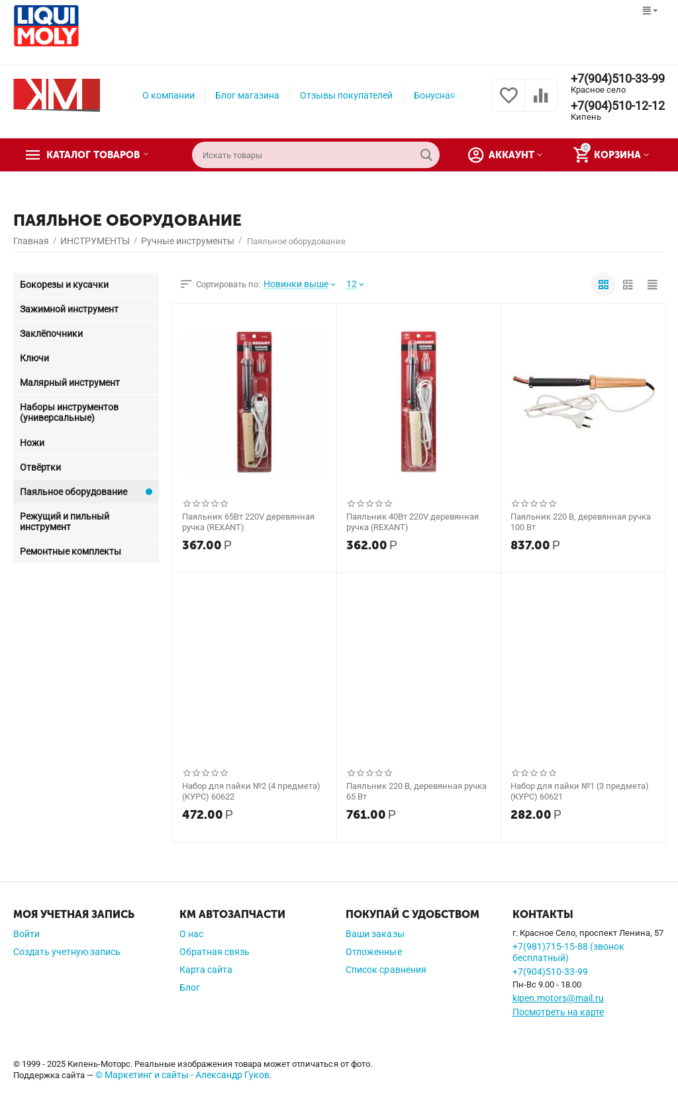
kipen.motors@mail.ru (558, 998)
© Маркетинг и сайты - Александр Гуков (182, 1075)
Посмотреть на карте (558, 1012)
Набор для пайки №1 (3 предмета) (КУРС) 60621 (579, 791)
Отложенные (373, 951)
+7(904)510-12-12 (618, 106)
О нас (191, 934)
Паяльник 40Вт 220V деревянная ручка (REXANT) (412, 522)
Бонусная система (453, 95)
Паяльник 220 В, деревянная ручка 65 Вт (416, 791)
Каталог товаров (94, 155)
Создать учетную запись (67, 951)
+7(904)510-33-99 (618, 78)
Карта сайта (205, 969)
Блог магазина (247, 95)
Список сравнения (386, 969)
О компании (168, 95)
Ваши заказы (375, 934)
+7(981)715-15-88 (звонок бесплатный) (568, 952)
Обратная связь (214, 951)
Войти (26, 934)
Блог (189, 987)
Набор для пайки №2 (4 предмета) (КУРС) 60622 (251, 791)
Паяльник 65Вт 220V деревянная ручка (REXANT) (248, 522)
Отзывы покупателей (346, 95)
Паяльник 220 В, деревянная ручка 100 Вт (580, 522)
